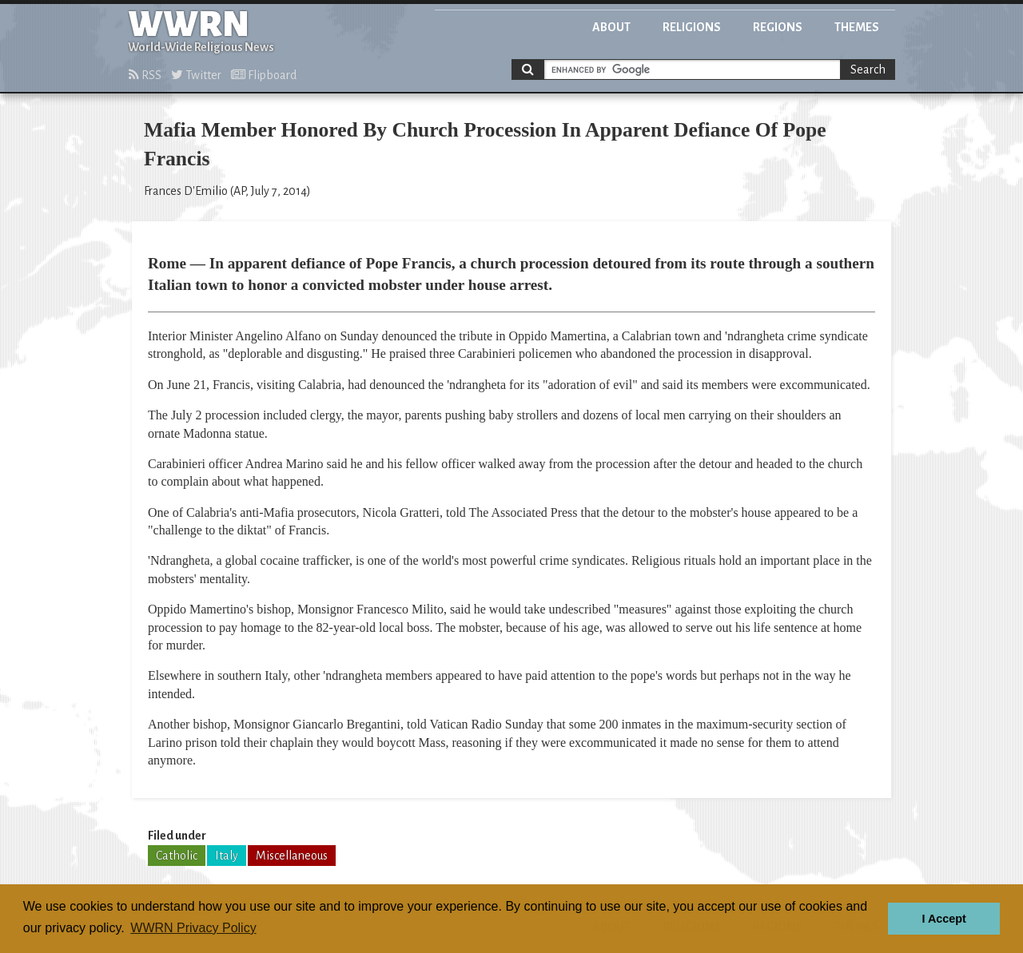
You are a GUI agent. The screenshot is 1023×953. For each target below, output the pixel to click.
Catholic (176, 855)
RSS (145, 75)
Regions (777, 27)
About (611, 27)
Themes (856, 27)
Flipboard (264, 75)
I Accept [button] (943, 918)
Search (868, 69)
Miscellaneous (292, 855)
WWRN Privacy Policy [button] (193, 928)
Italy (226, 855)
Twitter (196, 75)
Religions (692, 27)
